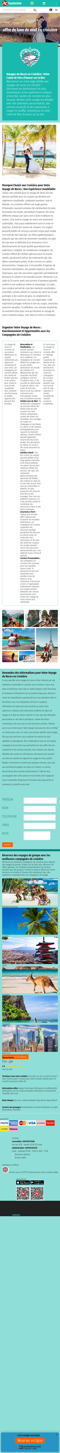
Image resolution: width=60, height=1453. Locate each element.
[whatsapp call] (32, 3)
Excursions (14, 1081)
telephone (9, 816)
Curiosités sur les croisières (39, 1076)
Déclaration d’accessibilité (45, 1091)
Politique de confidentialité (45, 1088)
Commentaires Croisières (32, 1107)
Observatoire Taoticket (11, 1109)
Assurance (30, 1091)
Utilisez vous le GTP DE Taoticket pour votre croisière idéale (30, 1172)
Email (6, 825)
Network (32, 1100)
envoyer (7, 844)
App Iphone (41, 1100)
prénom (7, 799)
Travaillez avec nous (10, 1093)
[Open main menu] (56, 10)
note (5, 833)
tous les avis (7, 1069)
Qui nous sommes (21, 1100)
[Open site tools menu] (56, 3)
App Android (52, 1100)
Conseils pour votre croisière (30, 1078)
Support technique (26, 1088)
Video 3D (22, 1081)
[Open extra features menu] (19, 10)
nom (5, 808)
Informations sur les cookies (13, 1091)
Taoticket (16, 1215)
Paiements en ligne (50, 1107)
